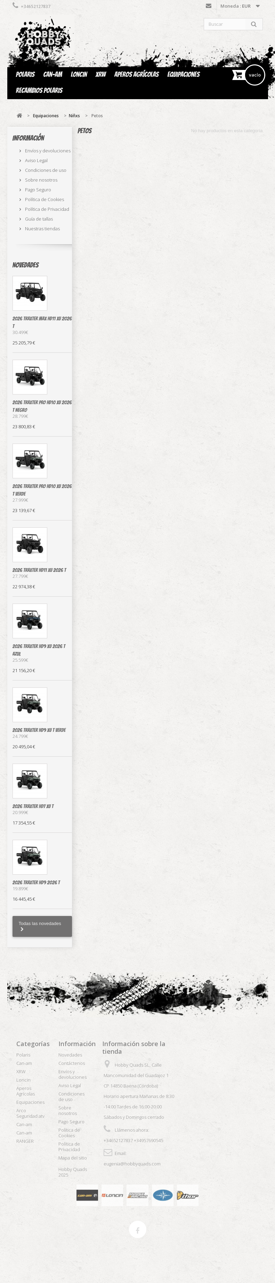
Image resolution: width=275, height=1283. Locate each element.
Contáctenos (209, 7)
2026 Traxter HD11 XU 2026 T (39, 570)
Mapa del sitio (72, 1158)
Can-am (52, 74)
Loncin (79, 74)
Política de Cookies (44, 199)
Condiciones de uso (45, 170)
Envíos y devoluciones (47, 151)
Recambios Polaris (39, 90)
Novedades (26, 265)
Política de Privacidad (46, 209)
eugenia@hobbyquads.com (132, 1164)
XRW (101, 74)
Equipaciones (183, 74)
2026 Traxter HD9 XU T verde (39, 730)
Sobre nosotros (40, 180)
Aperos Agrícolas (136, 74)
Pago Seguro (37, 189)
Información (28, 138)
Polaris (25, 74)
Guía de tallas (38, 219)
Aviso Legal (36, 160)
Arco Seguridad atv (30, 1113)
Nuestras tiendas (42, 228)
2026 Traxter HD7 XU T (33, 806)
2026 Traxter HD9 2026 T (36, 882)
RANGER (25, 1141)
